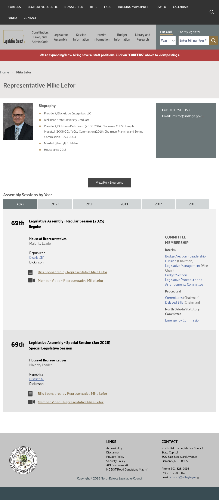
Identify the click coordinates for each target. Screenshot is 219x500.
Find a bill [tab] (166, 32)
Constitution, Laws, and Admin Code (40, 37)
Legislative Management (182, 266)
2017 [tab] (158, 204)
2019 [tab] (124, 204)
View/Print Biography (109, 182)
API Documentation (118, 465)
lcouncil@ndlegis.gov (184, 477)
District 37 (36, 258)
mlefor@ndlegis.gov (188, 116)
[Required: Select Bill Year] (168, 40)
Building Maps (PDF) (133, 7)
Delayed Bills (174, 302)
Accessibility (114, 448)
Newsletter (73, 7)
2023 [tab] (55, 204)
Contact (30, 18)
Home (4, 72)
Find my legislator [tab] (189, 32)
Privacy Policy (115, 457)
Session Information (81, 37)
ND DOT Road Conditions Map (127, 469)
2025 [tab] (20, 204)
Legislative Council (43, 7)
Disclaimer (113, 452)
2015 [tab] (192, 204)
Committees (174, 298)
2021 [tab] (89, 204)
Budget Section (176, 275)
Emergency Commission (183, 320)
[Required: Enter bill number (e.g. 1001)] (193, 40)
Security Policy (115, 461)
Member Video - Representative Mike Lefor (71, 281)
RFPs (93, 7)
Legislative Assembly (60, 37)
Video (12, 18)
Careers (14, 7)
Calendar (180, 7)
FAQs (107, 7)
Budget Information (122, 37)
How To (160, 7)
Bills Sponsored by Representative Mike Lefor (72, 272)
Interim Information (102, 37)
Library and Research (142, 37)
